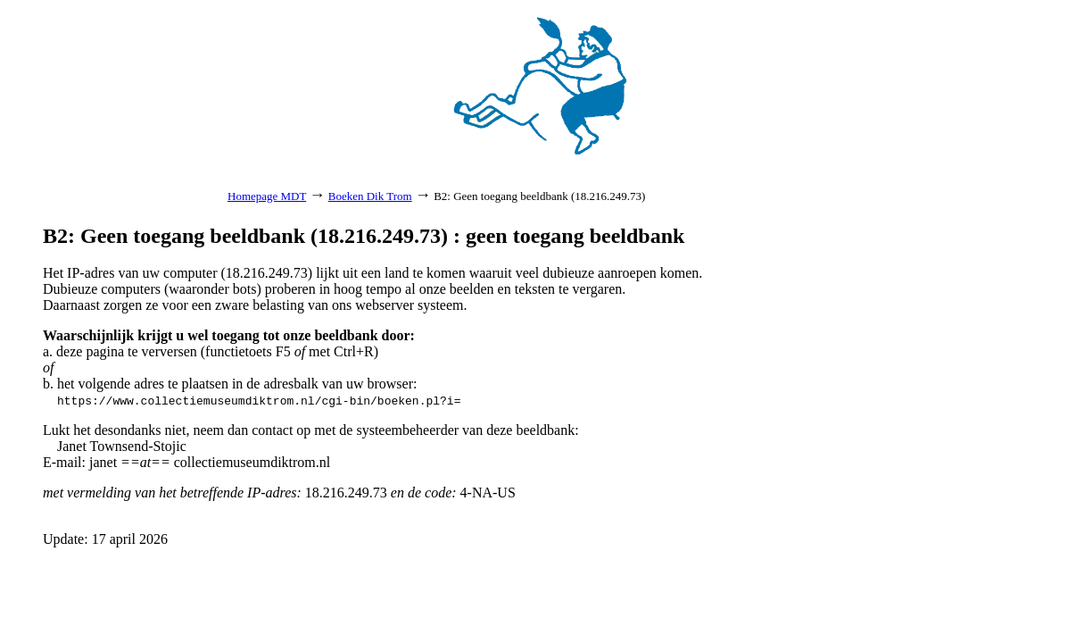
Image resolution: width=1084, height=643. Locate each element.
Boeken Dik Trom (370, 196)
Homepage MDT (267, 196)
